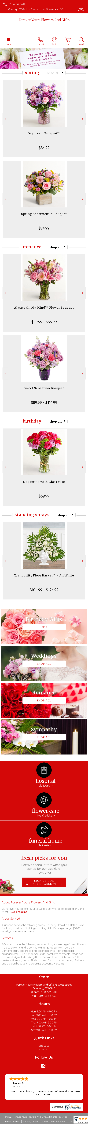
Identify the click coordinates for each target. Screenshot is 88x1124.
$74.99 (44, 228)
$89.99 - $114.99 (44, 402)
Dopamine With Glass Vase (44, 482)
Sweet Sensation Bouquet (44, 388)
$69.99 (44, 496)
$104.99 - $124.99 (44, 589)
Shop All (53, 73)
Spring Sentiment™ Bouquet (44, 214)
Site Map (73, 1121)
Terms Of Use (12, 1121)
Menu (8, 44)
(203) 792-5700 (17, 4)
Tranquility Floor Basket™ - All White (44, 575)
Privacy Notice (30, 1121)
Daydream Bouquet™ (44, 133)
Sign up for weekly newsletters (44, 882)
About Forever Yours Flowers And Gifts (28, 902)
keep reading (19, 912)
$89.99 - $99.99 (44, 321)
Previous (5, 119)
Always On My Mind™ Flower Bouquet (44, 307)
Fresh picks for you (44, 864)
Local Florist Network (53, 1121)
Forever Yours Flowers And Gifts (44, 20)
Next (83, 119)
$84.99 (44, 147)
